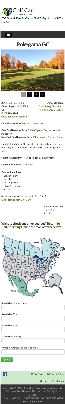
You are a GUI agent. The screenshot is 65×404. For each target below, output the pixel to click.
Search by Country (33, 340)
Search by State (33, 329)
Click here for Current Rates (48, 137)
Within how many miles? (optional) (33, 351)
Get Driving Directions (51, 106)
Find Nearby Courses (51, 109)
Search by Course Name (33, 307)
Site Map (37, 374)
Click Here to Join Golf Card (16, 199)
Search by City (33, 318)
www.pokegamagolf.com (14, 116)
